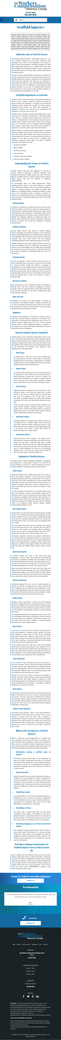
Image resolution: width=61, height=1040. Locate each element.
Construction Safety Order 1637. (28, 111)
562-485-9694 (30, 15)
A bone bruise (15, 630)
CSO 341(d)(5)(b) (20, 124)
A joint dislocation (17, 663)
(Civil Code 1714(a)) (38, 322)
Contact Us (30, 880)
